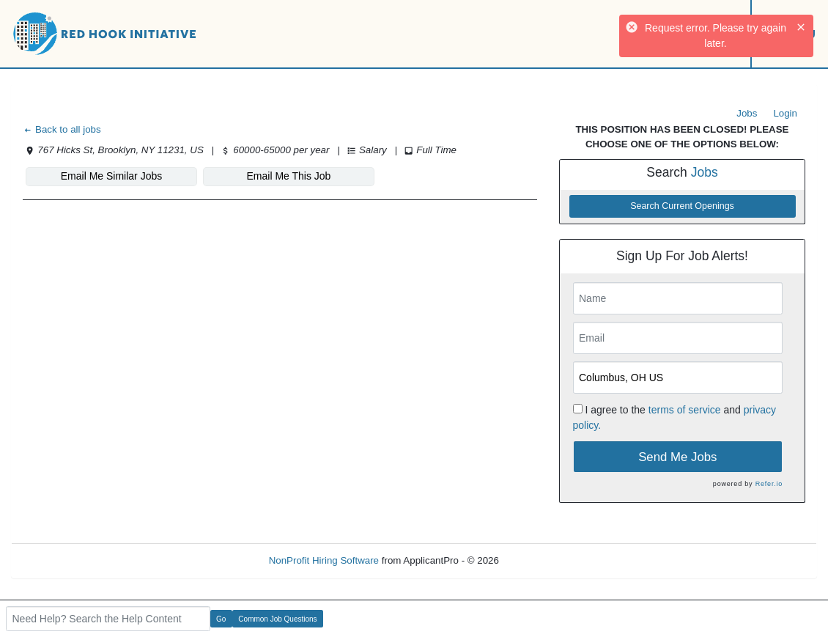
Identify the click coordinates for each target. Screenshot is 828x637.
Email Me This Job (289, 176)
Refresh (542, 560)
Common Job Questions (277, 619)
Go (221, 619)
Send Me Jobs (677, 457)
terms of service (684, 410)
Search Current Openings (682, 206)
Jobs (746, 113)
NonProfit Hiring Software (324, 560)
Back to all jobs (62, 129)
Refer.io (769, 483)
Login (785, 113)
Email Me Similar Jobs (111, 176)
